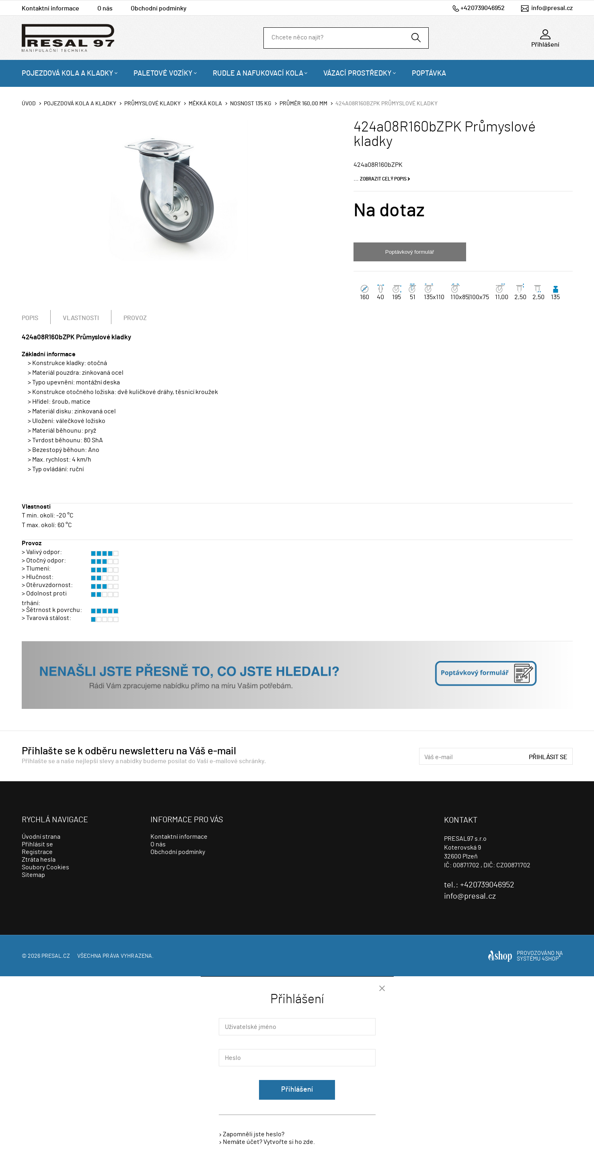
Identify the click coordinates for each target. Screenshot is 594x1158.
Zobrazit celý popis (383, 179)
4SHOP (551, 959)
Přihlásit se (548, 757)
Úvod (29, 104)
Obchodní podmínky (159, 8)
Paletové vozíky (163, 73)
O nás (105, 8)
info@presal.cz (552, 8)
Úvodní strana (41, 837)
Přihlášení (297, 1089)
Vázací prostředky (357, 73)
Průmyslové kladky (152, 104)
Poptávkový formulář (409, 252)
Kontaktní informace (50, 8)
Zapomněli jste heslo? (253, 1134)
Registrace (37, 852)
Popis (30, 318)
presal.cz (55, 956)
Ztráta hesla (38, 859)
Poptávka (429, 73)
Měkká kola (205, 104)
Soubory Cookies (45, 867)
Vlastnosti (81, 318)
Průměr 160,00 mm (303, 104)
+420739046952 (482, 8)
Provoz (135, 318)
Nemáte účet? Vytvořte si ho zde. (269, 1142)
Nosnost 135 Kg (250, 104)
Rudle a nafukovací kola (258, 73)
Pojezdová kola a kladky (67, 73)
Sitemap (33, 875)
